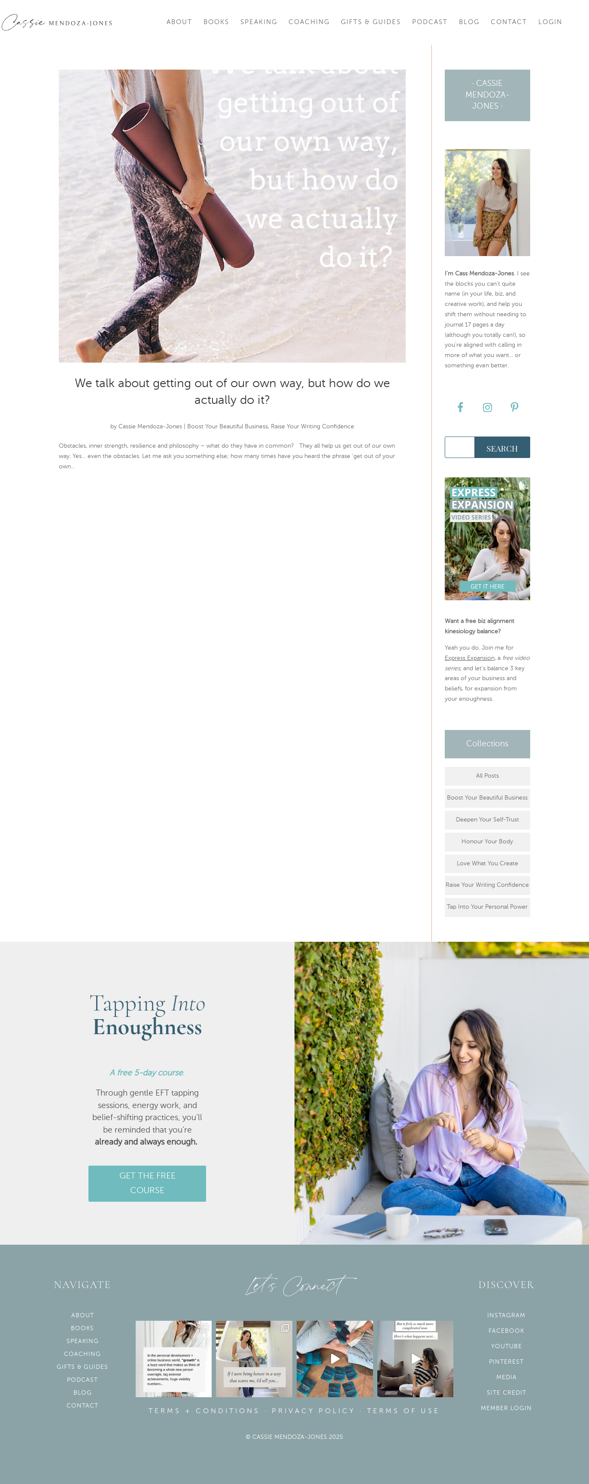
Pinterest (506, 1362)
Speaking (258, 22)
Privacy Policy (313, 1411)
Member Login (506, 1408)
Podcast (430, 22)
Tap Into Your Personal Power (487, 907)
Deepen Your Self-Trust (487, 820)
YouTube (506, 1347)
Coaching (309, 22)
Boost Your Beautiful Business (227, 427)
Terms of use (403, 1411)
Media (506, 1377)
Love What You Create (487, 864)
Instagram (506, 1316)
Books (216, 22)
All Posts (487, 776)
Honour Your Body (487, 842)
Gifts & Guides (371, 22)
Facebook (506, 1331)
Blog (469, 22)
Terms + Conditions (204, 1411)
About (179, 22)
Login (550, 22)
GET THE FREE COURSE (147, 1183)
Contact (509, 22)
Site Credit (506, 1393)
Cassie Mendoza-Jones (150, 427)
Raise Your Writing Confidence (312, 427)
